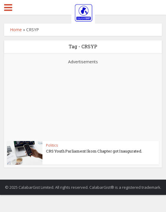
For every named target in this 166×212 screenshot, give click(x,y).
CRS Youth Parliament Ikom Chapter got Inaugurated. (94, 151)
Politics (52, 145)
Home (16, 29)
